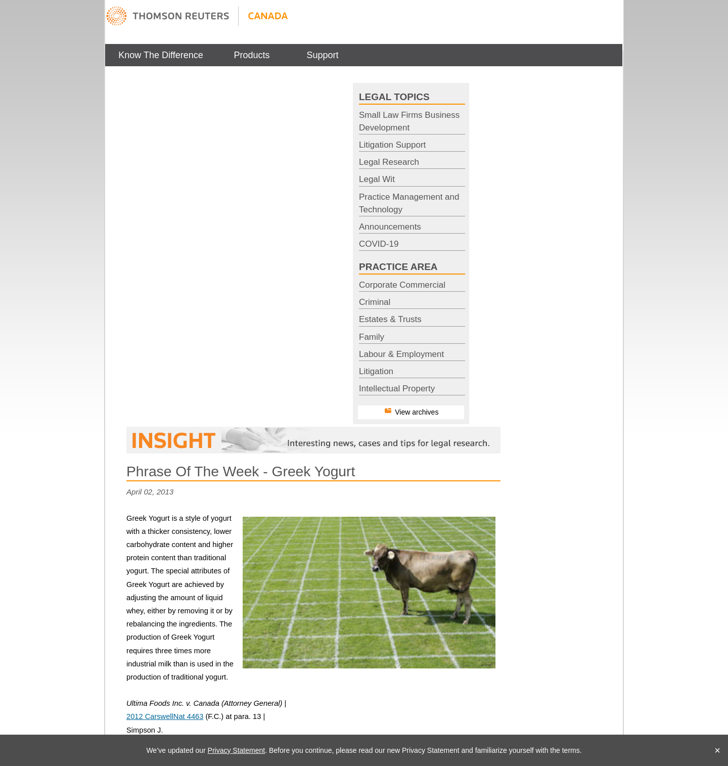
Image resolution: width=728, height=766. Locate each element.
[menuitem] (160, 55)
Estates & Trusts (390, 319)
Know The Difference (160, 55)
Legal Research (389, 162)
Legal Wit (377, 179)
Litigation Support (392, 145)
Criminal (374, 302)
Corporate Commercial (402, 285)
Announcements (390, 227)
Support (322, 55)
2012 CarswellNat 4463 (164, 716)
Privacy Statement (236, 750)
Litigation (376, 371)
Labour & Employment (401, 354)
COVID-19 (378, 244)
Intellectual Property (397, 388)
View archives (416, 412)
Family (371, 337)
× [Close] (717, 750)
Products (251, 55)
